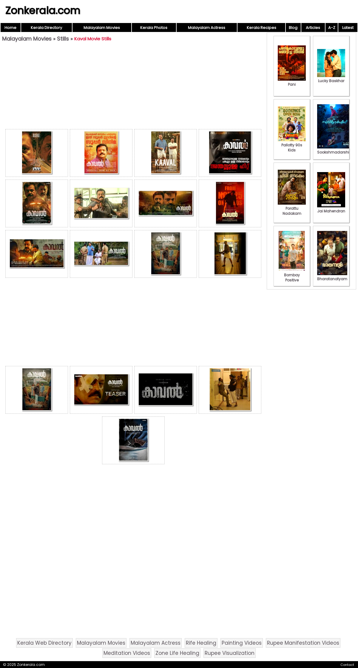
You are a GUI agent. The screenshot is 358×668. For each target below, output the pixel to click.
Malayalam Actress (206, 27)
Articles (313, 27)
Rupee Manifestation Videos (303, 642)
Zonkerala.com (42, 10)
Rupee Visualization (229, 653)
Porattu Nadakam (292, 208)
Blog (293, 27)
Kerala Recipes (261, 27)
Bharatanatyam (332, 276)
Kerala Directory (46, 27)
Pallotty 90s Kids (292, 145)
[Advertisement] (133, 87)
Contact (347, 664)
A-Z (331, 27)
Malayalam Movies (102, 27)
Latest (348, 27)
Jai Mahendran (331, 208)
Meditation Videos (127, 653)
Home (10, 27)
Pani (292, 82)
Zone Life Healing (177, 653)
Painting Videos (242, 642)
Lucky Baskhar (331, 78)
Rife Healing (201, 642)
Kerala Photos (153, 27)
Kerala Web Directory (44, 642)
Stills (63, 38)
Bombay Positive (292, 275)
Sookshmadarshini (334, 150)
